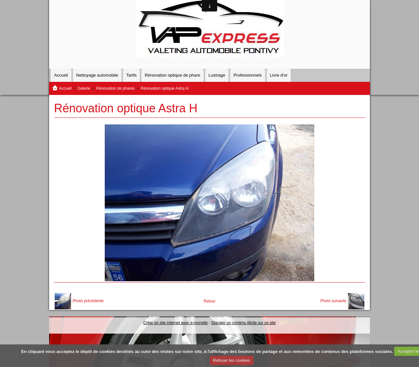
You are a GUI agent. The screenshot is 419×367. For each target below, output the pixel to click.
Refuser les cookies (231, 360)
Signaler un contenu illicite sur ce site (243, 323)
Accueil (61, 75)
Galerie (84, 88)
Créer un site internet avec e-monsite (175, 323)
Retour (209, 301)
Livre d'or (279, 75)
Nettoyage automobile (97, 75)
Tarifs (131, 75)
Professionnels (247, 75)
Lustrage (217, 75)
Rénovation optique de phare (172, 75)
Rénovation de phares (115, 88)
